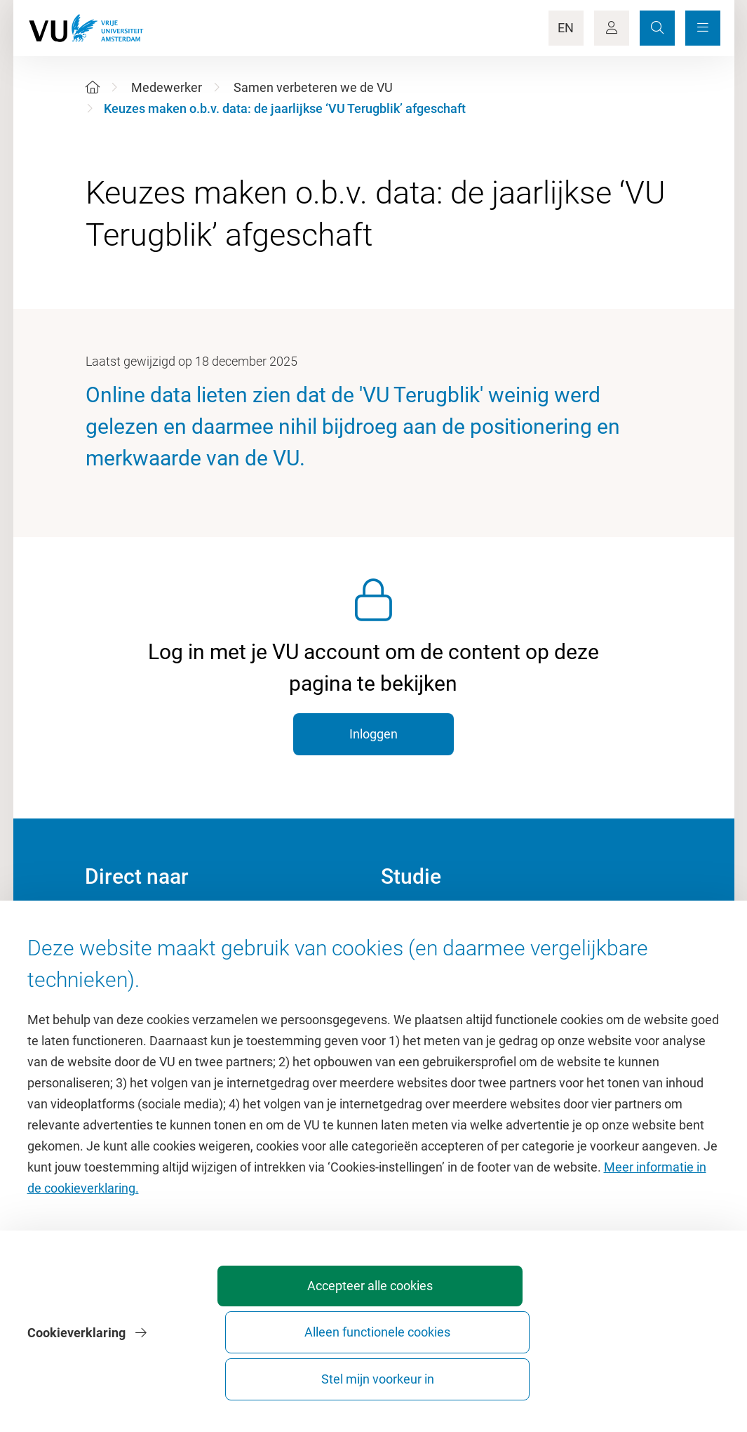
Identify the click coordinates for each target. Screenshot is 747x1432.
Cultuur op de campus (145, 955)
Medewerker (166, 87)
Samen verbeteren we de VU (313, 87)
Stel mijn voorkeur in (640, 1372)
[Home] (93, 87)
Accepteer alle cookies (329, 1372)
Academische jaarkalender (453, 923)
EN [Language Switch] (566, 27)
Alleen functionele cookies (484, 1372)
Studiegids (410, 955)
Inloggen (373, 734)
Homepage (115, 923)
